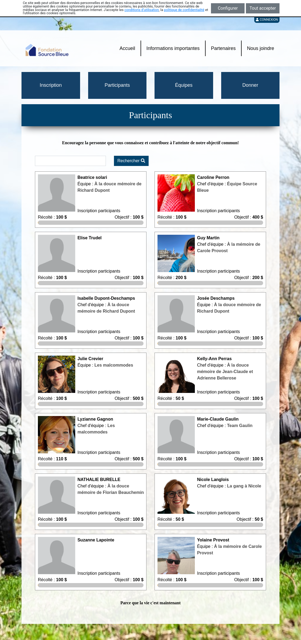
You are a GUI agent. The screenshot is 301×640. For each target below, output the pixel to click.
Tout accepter (263, 8)
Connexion (267, 19)
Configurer (228, 8)
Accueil (127, 48)
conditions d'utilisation (141, 10)
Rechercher (131, 160)
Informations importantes (173, 48)
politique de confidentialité (184, 10)
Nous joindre (260, 48)
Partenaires (223, 48)
